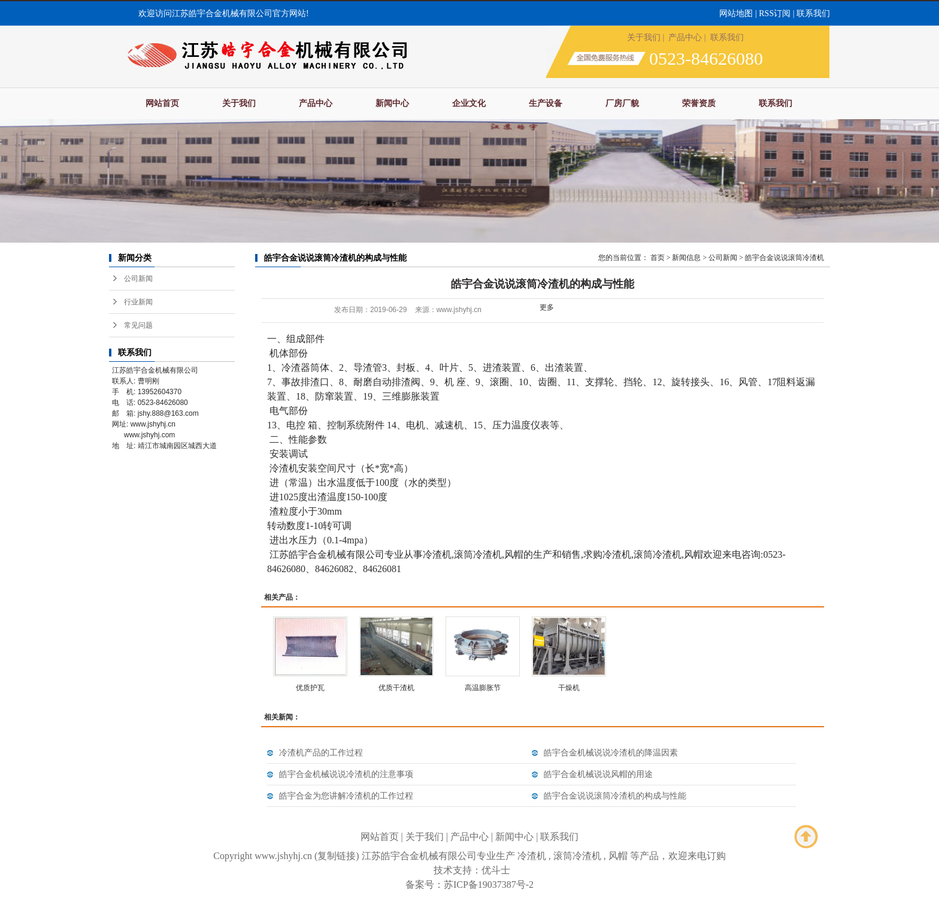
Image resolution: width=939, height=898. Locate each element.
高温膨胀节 (483, 688)
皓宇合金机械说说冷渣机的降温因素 (611, 752)
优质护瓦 (310, 688)
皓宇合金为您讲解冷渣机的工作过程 (346, 795)
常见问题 (138, 325)
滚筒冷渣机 (577, 856)
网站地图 (736, 13)
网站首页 (162, 103)
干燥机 (569, 688)
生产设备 (545, 103)
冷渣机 (531, 856)
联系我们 (813, 13)
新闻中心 (392, 103)
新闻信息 (686, 257)
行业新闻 (138, 302)
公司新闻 (138, 278)
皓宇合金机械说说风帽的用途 (598, 774)
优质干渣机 (396, 688)
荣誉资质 (699, 103)
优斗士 (495, 870)
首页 (657, 257)
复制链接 (336, 856)
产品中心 (685, 37)
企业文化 (469, 103)
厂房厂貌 (622, 103)
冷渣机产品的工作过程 (321, 752)
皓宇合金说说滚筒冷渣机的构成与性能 (615, 795)
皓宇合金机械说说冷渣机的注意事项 (346, 774)
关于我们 (644, 37)
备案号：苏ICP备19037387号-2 (469, 884)
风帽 (618, 856)
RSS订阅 (774, 13)
